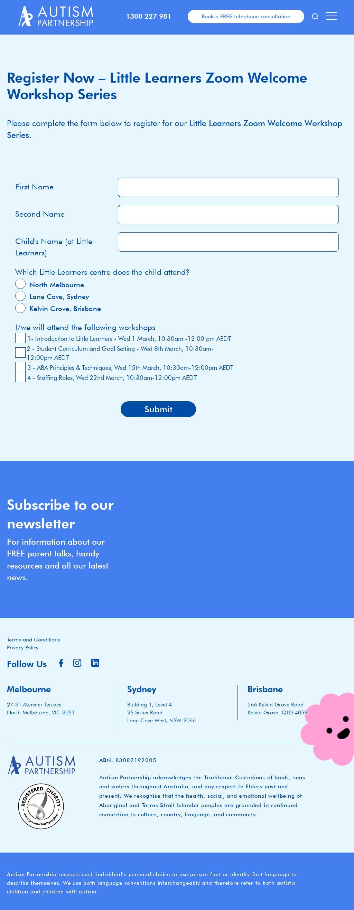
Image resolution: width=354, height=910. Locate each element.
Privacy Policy (22, 647)
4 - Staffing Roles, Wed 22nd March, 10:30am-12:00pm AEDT (112, 377)
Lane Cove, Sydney (59, 296)
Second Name (40, 213)
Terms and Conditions (33, 639)
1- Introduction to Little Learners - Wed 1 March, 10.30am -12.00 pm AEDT (129, 338)
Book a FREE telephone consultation (246, 16)
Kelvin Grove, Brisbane (65, 308)
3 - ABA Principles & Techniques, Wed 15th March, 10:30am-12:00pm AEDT (130, 367)
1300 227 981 (148, 16)
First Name (34, 186)
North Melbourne (56, 285)
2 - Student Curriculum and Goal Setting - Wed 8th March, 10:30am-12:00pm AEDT (120, 353)
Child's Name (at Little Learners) (53, 246)
